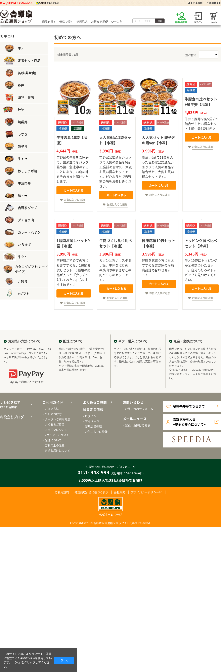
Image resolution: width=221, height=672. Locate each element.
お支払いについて (56, 430)
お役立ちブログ (12, 416)
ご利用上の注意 (54, 445)
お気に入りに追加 (74, 199)
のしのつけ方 (53, 414)
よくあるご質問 (54, 424)
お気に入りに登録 (96, 432)
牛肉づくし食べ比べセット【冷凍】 (115, 243)
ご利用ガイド (214, 3)
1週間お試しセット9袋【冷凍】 (73, 243)
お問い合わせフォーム (182, 373)
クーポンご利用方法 (57, 419)
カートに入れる (73, 190)
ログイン (90, 416)
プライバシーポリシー (145, 492)
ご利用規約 (62, 492)
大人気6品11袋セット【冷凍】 (115, 140)
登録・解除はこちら (137, 425)
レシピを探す (15, 404)
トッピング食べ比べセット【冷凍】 (201, 243)
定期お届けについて (57, 450)
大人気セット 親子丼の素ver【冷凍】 (158, 140)
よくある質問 (195, 3)
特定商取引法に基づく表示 (91, 492)
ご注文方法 (52, 409)
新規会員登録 (93, 426)
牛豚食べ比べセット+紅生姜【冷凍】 (201, 101)
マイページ (92, 421)
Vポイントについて (57, 435)
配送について (53, 440)
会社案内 (119, 492)
